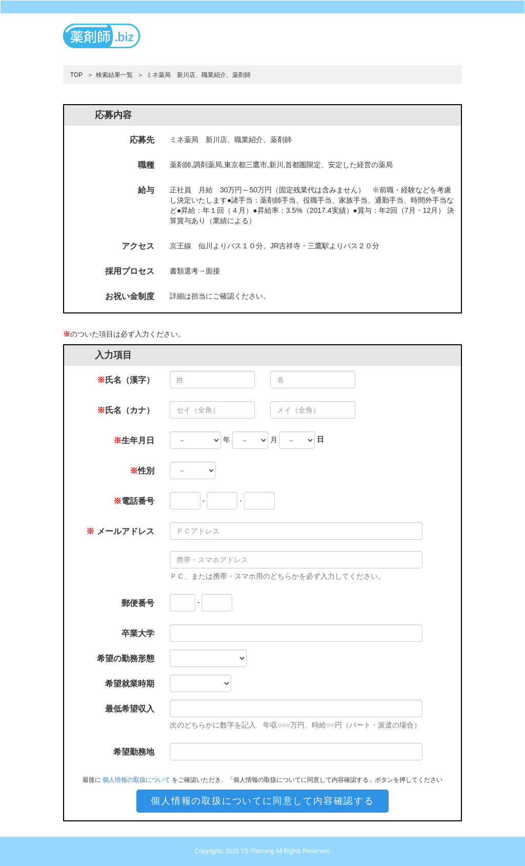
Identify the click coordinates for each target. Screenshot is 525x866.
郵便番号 (138, 603)
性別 (142, 470)
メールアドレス (120, 531)
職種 (146, 165)
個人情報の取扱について (136, 779)
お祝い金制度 (129, 296)
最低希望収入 (129, 708)
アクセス (138, 246)
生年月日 (133, 440)
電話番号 (133, 501)
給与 (146, 190)
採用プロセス (129, 271)
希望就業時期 (129, 683)
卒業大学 (138, 633)
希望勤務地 (133, 751)
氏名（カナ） (125, 410)
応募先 (142, 139)
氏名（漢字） (125, 380)
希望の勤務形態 (125, 658)
